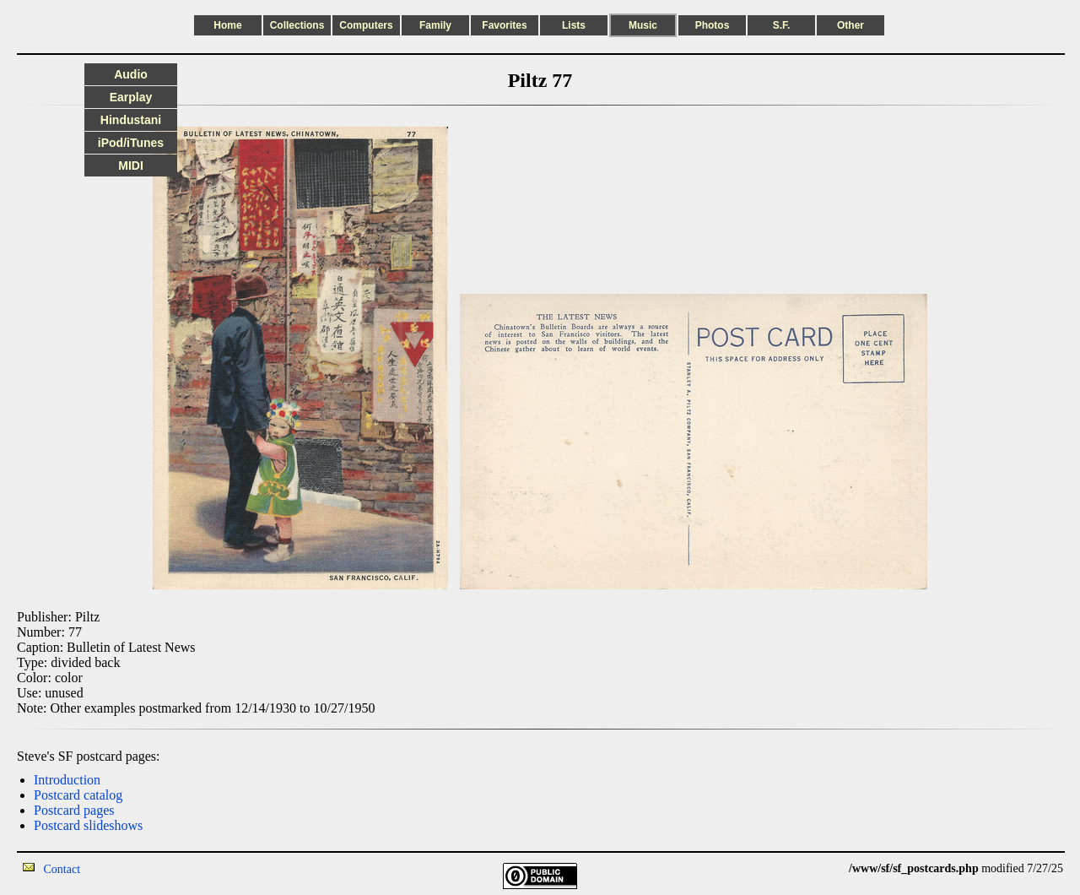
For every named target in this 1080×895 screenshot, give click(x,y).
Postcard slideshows (88, 825)
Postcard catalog (78, 795)
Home (227, 25)
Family (435, 25)
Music (643, 25)
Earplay (131, 97)
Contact (62, 869)
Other (850, 25)
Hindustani (130, 120)
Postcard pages (74, 810)
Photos (712, 25)
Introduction (67, 780)
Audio (131, 74)
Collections (297, 25)
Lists (574, 25)
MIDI (130, 165)
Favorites (504, 25)
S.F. (782, 25)
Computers (365, 25)
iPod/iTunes (131, 142)
